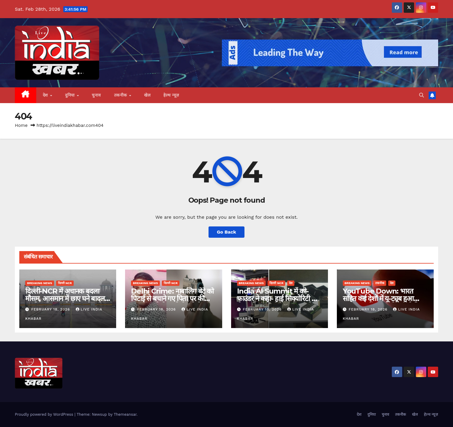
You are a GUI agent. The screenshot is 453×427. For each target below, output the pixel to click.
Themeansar (125, 414)
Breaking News (39, 283)
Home (21, 125)
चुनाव (96, 95)
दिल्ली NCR (65, 283)
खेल (147, 95)
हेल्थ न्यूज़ (171, 95)
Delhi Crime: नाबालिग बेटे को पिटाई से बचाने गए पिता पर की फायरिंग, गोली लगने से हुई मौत (172, 298)
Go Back (226, 232)
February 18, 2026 (51, 309)
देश (46, 95)
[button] (421, 95)
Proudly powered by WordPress (45, 414)
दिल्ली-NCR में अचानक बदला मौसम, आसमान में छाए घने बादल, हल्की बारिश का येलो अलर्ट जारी (65, 298)
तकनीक (121, 95)
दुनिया (70, 95)
